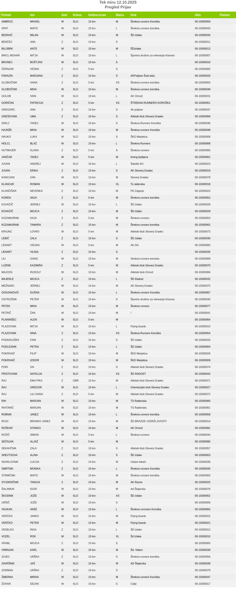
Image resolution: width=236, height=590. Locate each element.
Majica (120, 14)
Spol (64, 14)
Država (77, 14)
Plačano (225, 14)
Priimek (6, 14)
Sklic (198, 14)
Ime (32, 14)
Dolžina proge (97, 14)
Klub (133, 14)
